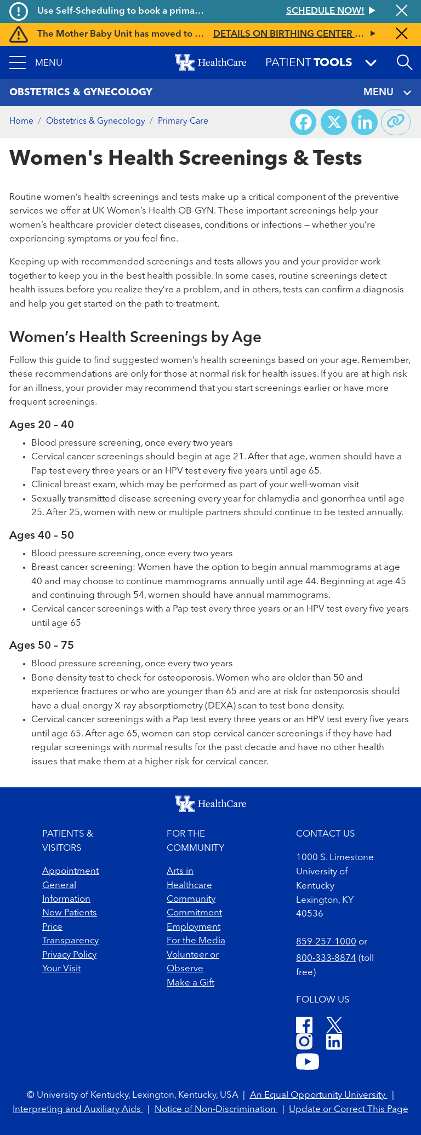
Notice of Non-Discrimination (216, 1109)
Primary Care (183, 121)
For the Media (196, 941)
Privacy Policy (69, 955)
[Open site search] (404, 62)
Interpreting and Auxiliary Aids (78, 1109)
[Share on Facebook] (303, 122)
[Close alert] (401, 11)
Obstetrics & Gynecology (95, 121)
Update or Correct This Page (348, 1109)
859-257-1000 (326, 942)
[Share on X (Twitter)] (333, 122)
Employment (193, 927)
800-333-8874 (326, 958)
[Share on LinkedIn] (364, 122)
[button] (36, 62)
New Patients (69, 913)
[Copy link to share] (396, 122)
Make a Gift (190, 983)
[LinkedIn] (334, 1043)
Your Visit (61, 968)
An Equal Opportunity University (319, 1095)
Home (21, 121)
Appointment (70, 871)
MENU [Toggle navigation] (387, 93)
